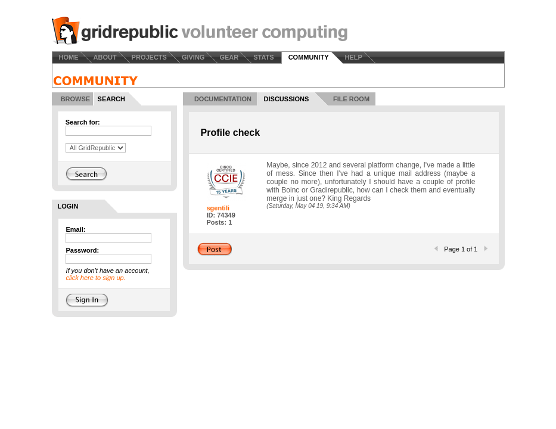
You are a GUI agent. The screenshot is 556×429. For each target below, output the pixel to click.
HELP (353, 57)
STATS (263, 57)
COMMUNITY (308, 57)
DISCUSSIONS (286, 98)
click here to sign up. (95, 277)
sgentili (218, 208)
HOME (69, 57)
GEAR (228, 57)
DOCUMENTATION (222, 98)
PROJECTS (149, 57)
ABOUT (105, 57)
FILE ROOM (351, 98)
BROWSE (76, 98)
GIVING (193, 57)
